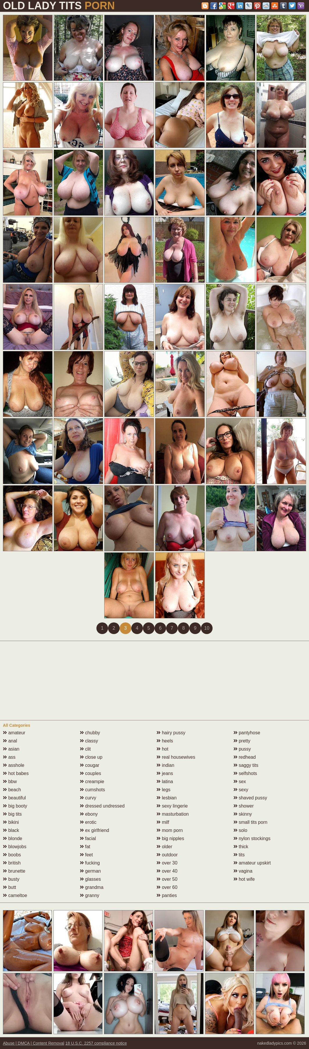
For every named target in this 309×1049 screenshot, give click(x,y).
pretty (241, 740)
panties (167, 895)
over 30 (167, 862)
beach (12, 789)
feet (86, 854)
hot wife (244, 879)
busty (11, 879)
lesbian (167, 797)
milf (163, 822)
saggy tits (245, 765)
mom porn (170, 830)
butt (9, 887)
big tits (12, 814)
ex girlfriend (94, 830)
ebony (89, 814)
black (11, 830)
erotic (88, 822)
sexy (240, 789)
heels (165, 740)
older (164, 846)
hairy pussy (171, 732)
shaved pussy (250, 797)
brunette (14, 871)
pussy (242, 749)
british (12, 862)
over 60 (167, 887)
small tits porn (250, 822)
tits (239, 854)
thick (240, 846)
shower (243, 805)
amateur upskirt (252, 862)
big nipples (170, 838)
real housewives (176, 757)
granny (89, 895)
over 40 (167, 871)
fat (85, 846)
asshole (13, 765)
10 (206, 628)
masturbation (173, 814)
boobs (12, 854)
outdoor (167, 854)
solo (240, 830)
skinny (242, 814)
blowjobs (14, 846)
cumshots (92, 789)
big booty (15, 805)
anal (10, 740)
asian (11, 749)
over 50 (167, 879)
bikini (11, 822)
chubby (90, 732)
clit (85, 749)
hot (162, 749)
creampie (92, 781)
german (90, 871)
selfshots (245, 773)
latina (165, 781)
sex (239, 781)
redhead (244, 757)
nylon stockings (252, 838)
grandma (92, 887)
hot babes (16, 773)
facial (88, 838)
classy (89, 740)
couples (90, 773)
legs (163, 789)
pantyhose (246, 732)
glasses (90, 879)
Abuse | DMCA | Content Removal (33, 1043)
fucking (90, 862)
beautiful (14, 797)
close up (91, 757)
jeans (165, 773)
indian (165, 765)
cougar (89, 765)
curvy (88, 797)
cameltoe (15, 895)
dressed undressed (102, 805)
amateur (14, 732)
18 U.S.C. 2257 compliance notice (96, 1043)
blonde (12, 838)
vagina (243, 871)
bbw (10, 781)
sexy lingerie (172, 805)
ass (9, 757)
